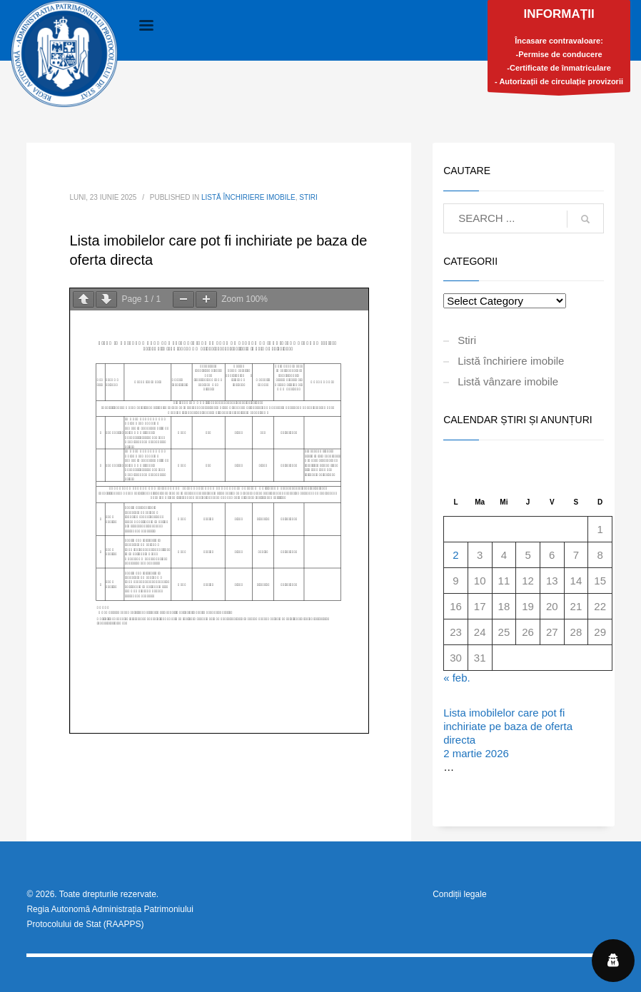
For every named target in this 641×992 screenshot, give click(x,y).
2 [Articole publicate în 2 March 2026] (455, 555)
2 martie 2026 (476, 753)
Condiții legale (459, 894)
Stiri (308, 197)
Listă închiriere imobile (248, 197)
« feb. (456, 678)
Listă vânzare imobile (508, 381)
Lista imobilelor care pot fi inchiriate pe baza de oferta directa (507, 726)
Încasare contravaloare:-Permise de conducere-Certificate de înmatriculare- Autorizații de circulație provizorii (559, 49)
